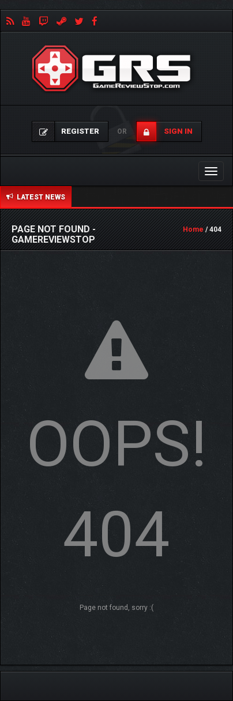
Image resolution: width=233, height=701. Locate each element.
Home (193, 229)
